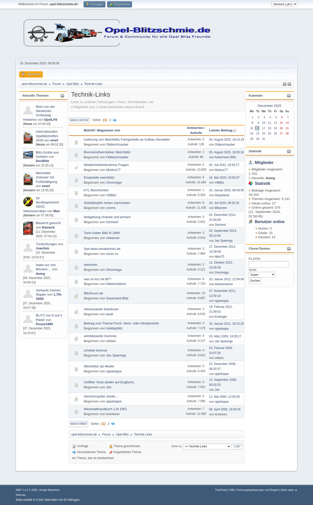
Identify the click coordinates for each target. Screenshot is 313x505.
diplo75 (219, 256)
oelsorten (90, 265)
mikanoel (112, 238)
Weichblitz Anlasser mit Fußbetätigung (46, 177)
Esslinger (221, 316)
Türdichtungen (46, 244)
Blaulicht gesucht (48, 223)
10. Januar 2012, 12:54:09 (226, 279)
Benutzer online (270, 222)
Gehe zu (176, 446)
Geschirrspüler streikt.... (101, 396)
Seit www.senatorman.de (102, 249)
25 (269, 133)
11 (269, 122)
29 (251, 138)
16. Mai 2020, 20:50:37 (224, 177)
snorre (111, 208)
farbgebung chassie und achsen (107, 217)
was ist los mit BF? (97, 279)
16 (257, 128)
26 (275, 133)
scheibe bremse (95, 350)
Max (56, 211)
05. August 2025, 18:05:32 (226, 152)
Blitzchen (221, 208)
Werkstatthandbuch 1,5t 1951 (105, 409)
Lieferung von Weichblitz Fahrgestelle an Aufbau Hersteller (127, 139)
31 (263, 138)
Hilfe (232, 489)
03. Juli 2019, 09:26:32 (224, 203)
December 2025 (269, 106)
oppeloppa (222, 301)
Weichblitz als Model (99, 366)
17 (263, 128)
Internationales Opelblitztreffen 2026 (47, 136)
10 (263, 122)
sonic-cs (112, 254)
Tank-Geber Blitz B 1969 (102, 233)
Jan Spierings (224, 240)
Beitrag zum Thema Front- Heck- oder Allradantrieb (121, 323)
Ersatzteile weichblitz (99, 177)
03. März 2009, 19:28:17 (225, 336)
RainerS (48, 227)
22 (251, 133)
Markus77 (113, 170)
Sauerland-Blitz (117, 298)
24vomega (114, 182)
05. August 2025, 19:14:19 (226, 139)
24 (263, 133)
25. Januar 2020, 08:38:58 (226, 190)
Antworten (195, 128)
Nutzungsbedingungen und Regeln (257, 489)
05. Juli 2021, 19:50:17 (224, 165)
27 (281, 133)
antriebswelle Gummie (100, 336)
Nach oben (78, 423)
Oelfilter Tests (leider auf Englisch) (109, 382)
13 (281, 122)
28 (287, 133)
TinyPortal (221, 489)
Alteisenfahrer (116, 284)
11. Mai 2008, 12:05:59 (224, 396)
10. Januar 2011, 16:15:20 (226, 323)
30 (257, 138)
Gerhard (112, 222)
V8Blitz (219, 182)
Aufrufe (196, 133)
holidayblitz (114, 328)
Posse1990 (44, 324)
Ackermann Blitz (225, 157)
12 (275, 122)
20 (281, 128)
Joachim (42, 248)
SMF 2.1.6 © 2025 (27, 489)
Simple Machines (49, 489)
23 (257, 133)
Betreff (89, 130)
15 (251, 128)
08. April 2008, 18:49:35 (225, 409)
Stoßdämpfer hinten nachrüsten (107, 203)
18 (269, 128)
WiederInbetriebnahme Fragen (106, 165)
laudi (109, 314)
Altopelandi (222, 195)
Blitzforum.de (93, 293)
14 (287, 122)
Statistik (255, 151)
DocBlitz (42, 161)
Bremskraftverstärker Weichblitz (107, 152)
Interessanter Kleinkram (101, 309)
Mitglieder (264, 162)
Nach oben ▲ (289, 489)
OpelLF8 (50, 119)
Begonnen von (108, 130)
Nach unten (79, 120)
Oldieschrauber (117, 144)
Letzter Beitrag (223, 130)
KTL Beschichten (96, 190)
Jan (109, 387)
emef (54, 140)
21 (287, 128)
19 (275, 128)
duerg (40, 273)
